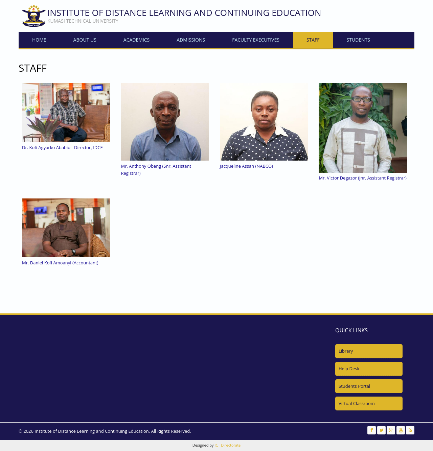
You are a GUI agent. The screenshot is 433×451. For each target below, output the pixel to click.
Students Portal (354, 386)
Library (346, 351)
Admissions (191, 40)
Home (39, 40)
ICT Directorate (227, 445)
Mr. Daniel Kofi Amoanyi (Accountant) (60, 263)
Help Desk (349, 368)
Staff (313, 40)
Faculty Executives (255, 40)
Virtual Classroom (357, 403)
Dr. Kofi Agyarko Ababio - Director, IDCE (62, 147)
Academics (136, 40)
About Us (84, 40)
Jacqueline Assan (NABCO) (246, 166)
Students (358, 40)
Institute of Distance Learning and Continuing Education (184, 12)
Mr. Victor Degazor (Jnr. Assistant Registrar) (362, 178)
